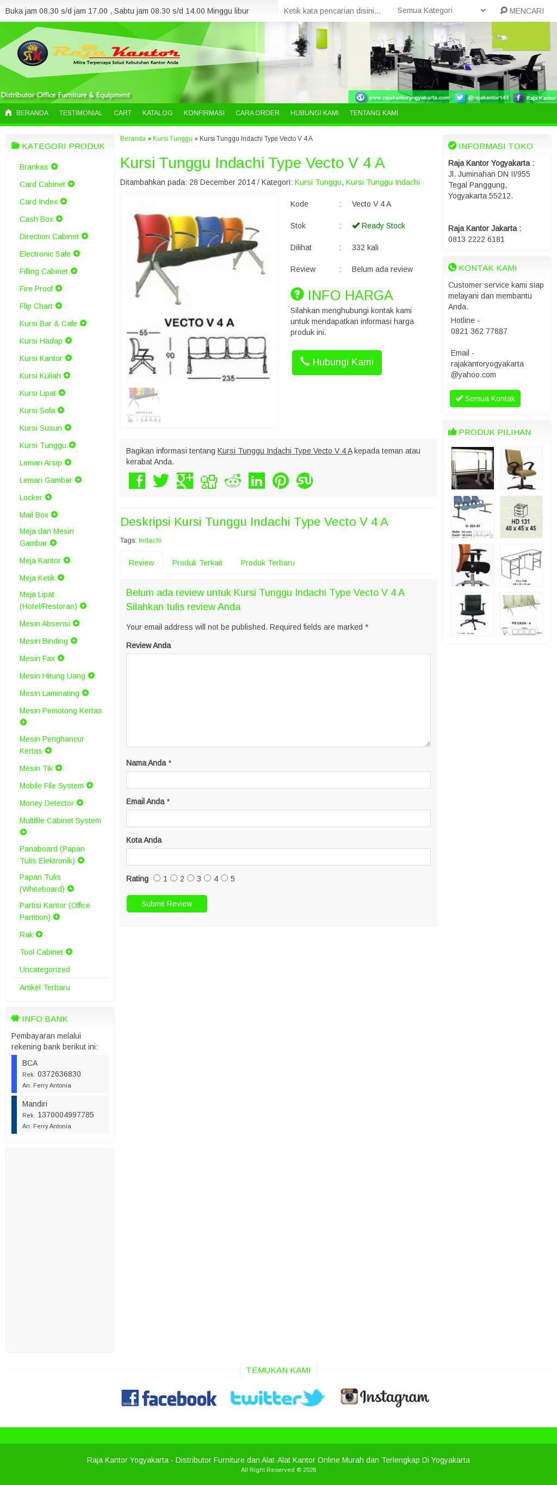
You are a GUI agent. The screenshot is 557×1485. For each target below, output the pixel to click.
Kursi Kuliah (40, 375)
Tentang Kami (374, 113)
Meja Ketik (37, 578)
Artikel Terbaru (45, 987)
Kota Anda (144, 840)
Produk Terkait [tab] (197, 562)
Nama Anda (146, 763)
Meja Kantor (40, 560)
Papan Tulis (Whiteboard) (42, 883)
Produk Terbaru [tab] (268, 562)
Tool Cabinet (41, 952)
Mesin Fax (37, 658)
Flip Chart (36, 306)
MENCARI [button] (522, 11)
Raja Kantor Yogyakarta (128, 1460)
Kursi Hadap (41, 341)
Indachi (150, 540)
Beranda (26, 113)
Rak (26, 934)
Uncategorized (45, 969)
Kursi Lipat (38, 393)
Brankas (34, 167)
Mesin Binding (44, 641)
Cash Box (36, 219)
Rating (137, 878)
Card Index (39, 201)
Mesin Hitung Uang (52, 676)
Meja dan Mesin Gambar (47, 537)
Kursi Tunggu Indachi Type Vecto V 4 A (252, 162)
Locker (31, 497)
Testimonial (81, 113)
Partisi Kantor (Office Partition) (55, 911)
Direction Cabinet (49, 236)
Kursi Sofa (37, 410)
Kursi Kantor (41, 358)
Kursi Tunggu (43, 445)
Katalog (158, 113)
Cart (123, 113)
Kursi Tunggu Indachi (383, 182)
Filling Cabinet (44, 271)
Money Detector (47, 803)
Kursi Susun (41, 428)
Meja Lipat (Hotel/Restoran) (48, 600)
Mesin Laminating (49, 693)
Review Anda (148, 645)
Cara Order (258, 113)
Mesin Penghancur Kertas (52, 745)
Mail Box (34, 515)
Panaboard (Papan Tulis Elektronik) (52, 854)
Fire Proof (36, 288)
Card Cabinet (42, 184)
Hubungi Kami (314, 113)
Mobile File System (52, 785)
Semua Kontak (485, 398)
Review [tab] (141, 562)
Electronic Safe (45, 254)
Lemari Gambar (46, 480)
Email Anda (145, 801)
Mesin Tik (36, 768)
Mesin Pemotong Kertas (61, 710)
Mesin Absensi (45, 623)
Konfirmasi (204, 113)
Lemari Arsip (41, 462)
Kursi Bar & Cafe (48, 323)
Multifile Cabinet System (60, 820)
